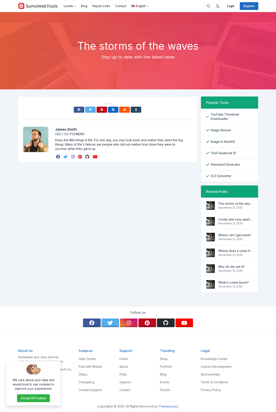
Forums (165, 390)
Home (123, 359)
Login (231, 6)
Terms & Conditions (214, 382)
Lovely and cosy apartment (235, 219)
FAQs (123, 374)
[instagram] (73, 156)
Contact (120, 6)
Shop (164, 359)
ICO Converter (221, 176)
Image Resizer (221, 130)
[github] (88, 156)
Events (164, 382)
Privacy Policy (211, 390)
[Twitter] (90, 110)
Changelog (86, 382)
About (123, 366)
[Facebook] (79, 110)
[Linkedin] (113, 110)
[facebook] (58, 156)
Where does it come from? (235, 251)
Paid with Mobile (90, 366)
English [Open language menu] (139, 6)
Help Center (87, 359)
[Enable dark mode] (218, 6)
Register (249, 6)
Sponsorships (210, 374)
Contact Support (90, 390)
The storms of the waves (235, 203)
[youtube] (95, 156)
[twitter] (66, 156)
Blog (84, 6)
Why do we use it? (231, 266)
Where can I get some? (234, 235)
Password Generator (225, 164)
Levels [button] (68, 6)
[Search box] (208, 6)
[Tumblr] (136, 110)
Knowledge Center (214, 359)
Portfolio (166, 366)
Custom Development (216, 366)
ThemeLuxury (168, 406)
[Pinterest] (102, 110)
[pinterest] (80, 156)
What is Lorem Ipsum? (233, 282)
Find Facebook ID (223, 153)
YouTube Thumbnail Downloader (225, 116)
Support (125, 382)
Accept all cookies (33, 398)
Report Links (101, 6)
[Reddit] (124, 110)
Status (83, 374)
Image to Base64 (223, 141)
